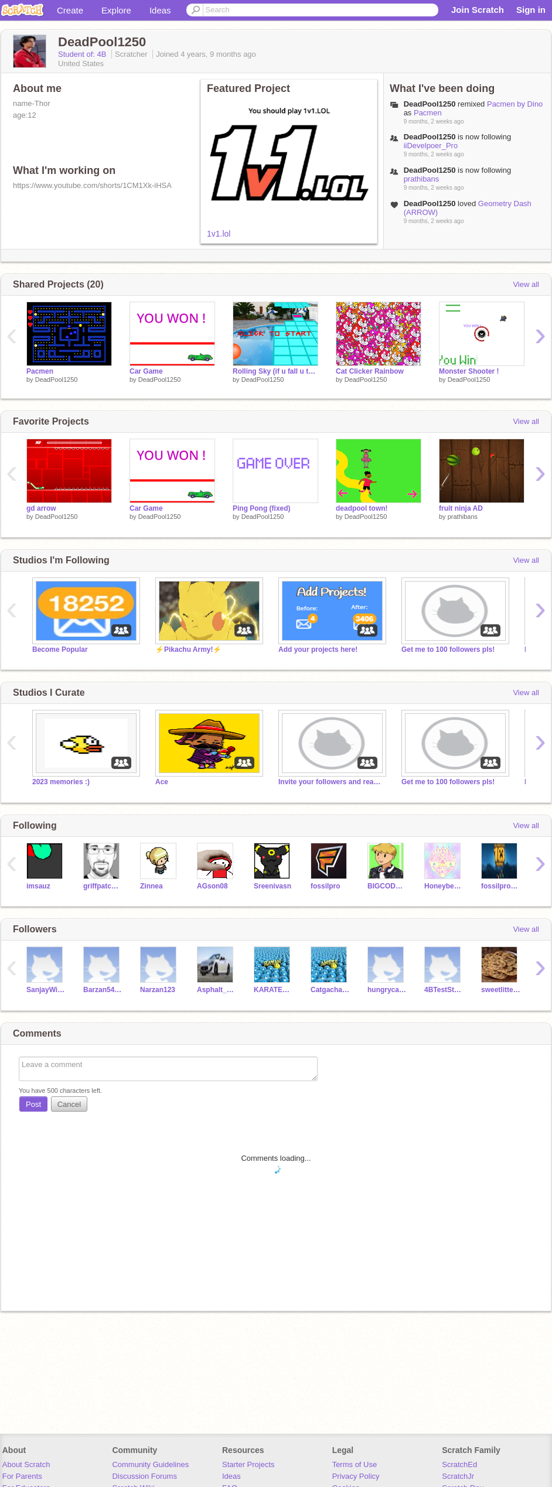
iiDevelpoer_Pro (431, 145)
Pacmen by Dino (515, 104)
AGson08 (212, 886)
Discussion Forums (144, 1476)
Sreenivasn (272, 886)
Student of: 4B (83, 54)
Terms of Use (354, 1464)
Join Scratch (477, 10)
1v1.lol (218, 233)
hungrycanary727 (387, 990)
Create (70, 10)
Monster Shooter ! (469, 371)
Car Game (146, 371)
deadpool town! (362, 508)
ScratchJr (458, 1476)
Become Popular (60, 649)
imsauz (38, 886)
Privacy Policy (356, 1476)
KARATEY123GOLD (273, 990)
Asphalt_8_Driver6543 (216, 990)
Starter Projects (248, 1464)
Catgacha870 (330, 990)
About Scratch (26, 1464)
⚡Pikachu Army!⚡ (188, 649)
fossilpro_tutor (500, 886)
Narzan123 (157, 990)
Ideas (160, 10)
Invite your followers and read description (331, 782)
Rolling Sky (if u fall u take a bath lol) (275, 371)
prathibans (421, 179)
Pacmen (428, 112)
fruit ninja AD (461, 508)
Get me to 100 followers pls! (448, 649)
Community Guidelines (150, 1464)
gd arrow (41, 508)
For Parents (22, 1476)
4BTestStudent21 (444, 990)
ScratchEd (459, 1464)
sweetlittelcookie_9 (500, 990)
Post (33, 1104)
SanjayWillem (46, 990)
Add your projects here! (317, 649)
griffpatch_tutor (102, 886)
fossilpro (325, 886)
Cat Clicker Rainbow (370, 371)
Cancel (69, 1104)
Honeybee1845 (444, 886)
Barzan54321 (102, 990)
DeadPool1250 (56, 379)
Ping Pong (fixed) (262, 508)
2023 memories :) (61, 782)
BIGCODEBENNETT (387, 886)
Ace (161, 782)
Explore (116, 10)
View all (526, 284)
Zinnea (151, 886)
